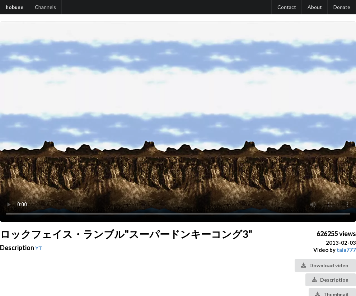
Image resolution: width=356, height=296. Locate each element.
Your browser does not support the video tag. (178, 122)
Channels (45, 7)
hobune (14, 7)
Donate (341, 7)
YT (38, 248)
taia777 (346, 249)
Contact (286, 7)
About (315, 7)
